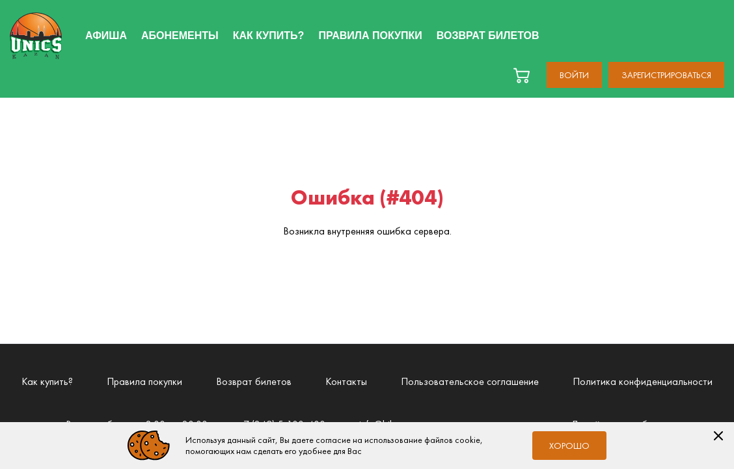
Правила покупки (144, 381)
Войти (574, 75)
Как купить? (47, 381)
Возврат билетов (254, 381)
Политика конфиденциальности (643, 381)
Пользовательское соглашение (470, 381)
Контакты (346, 381)
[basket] (522, 75)
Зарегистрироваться (666, 75)
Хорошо (569, 445)
